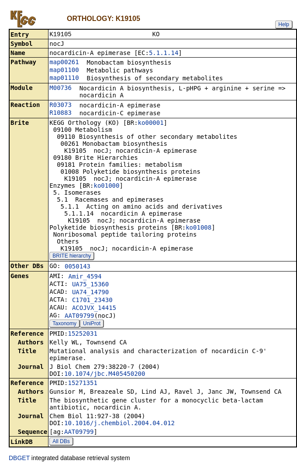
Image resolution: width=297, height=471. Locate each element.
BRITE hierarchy (71, 257)
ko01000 (106, 186)
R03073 (60, 105)
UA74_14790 (90, 292)
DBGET (19, 458)
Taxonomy (64, 324)
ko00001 (151, 123)
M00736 (60, 88)
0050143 (77, 267)
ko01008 (198, 228)
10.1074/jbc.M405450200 (104, 374)
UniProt (91, 324)
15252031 (82, 334)
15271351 (82, 383)
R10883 (60, 113)
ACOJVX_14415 (94, 308)
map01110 (64, 78)
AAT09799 (79, 316)
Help (283, 24)
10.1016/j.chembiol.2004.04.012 (119, 423)
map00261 (64, 62)
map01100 (64, 70)
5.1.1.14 (163, 53)
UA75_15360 (90, 285)
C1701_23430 (92, 300)
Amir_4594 (84, 277)
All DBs (60, 442)
